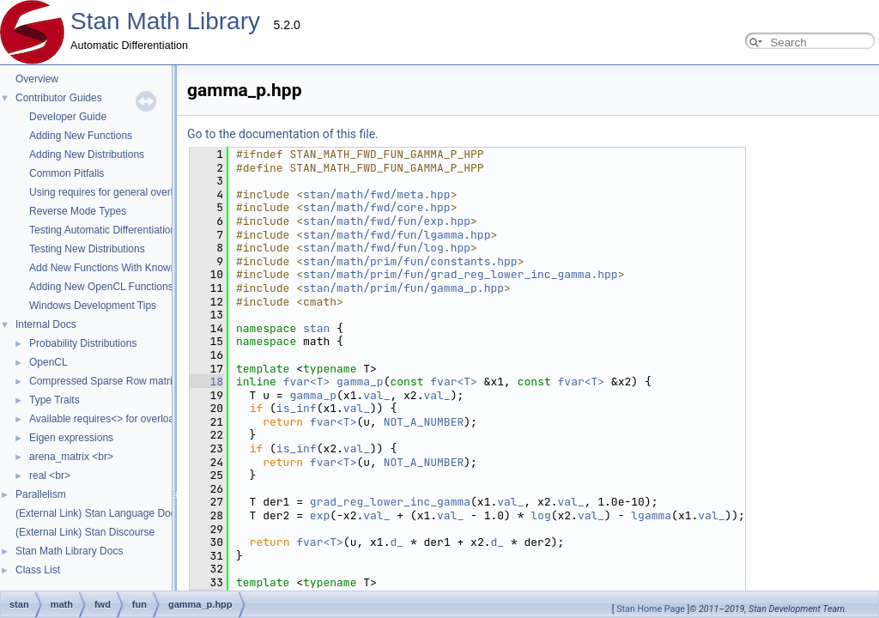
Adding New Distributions (86, 154)
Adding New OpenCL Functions (101, 287)
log (369, 515)
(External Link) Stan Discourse (85, 532)
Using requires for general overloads (112, 192)
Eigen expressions (71, 438)
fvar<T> (282, 381)
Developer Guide (67, 117)
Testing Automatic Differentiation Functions (126, 230)
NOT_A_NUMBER (252, 422)
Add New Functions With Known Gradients (126, 268)
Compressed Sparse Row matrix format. (120, 381)
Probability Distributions (82, 343)
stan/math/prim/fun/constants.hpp (238, 261)
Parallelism (40, 494)
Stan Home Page (650, 609)
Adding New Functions (80, 136)
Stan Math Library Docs (69, 551)
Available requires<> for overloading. (113, 419)
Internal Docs (45, 324)
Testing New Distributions (87, 249)
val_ (265, 395)
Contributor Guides (58, 98)
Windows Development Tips (92, 306)
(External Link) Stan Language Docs (98, 513)
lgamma (479, 515)
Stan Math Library (165, 21)
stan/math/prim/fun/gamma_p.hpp (231, 288)
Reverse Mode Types (77, 211)
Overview (36, 79)
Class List (37, 570)
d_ (325, 542)
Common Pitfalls (66, 173)
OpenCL (48, 362)
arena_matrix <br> (71, 457)
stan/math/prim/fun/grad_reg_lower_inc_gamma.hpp (288, 274)
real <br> (49, 476)
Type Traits (54, 400)
